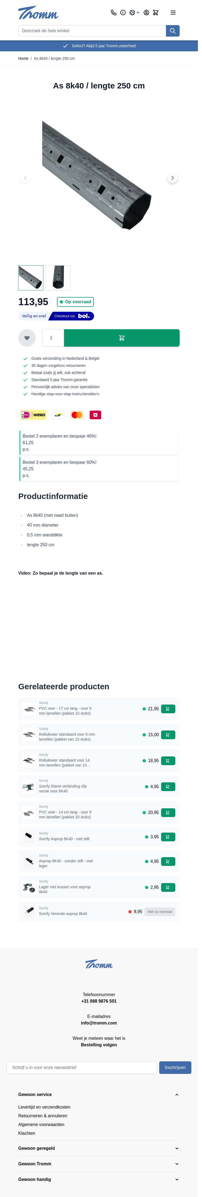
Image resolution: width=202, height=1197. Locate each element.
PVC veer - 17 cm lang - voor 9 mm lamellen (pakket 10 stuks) (65, 710)
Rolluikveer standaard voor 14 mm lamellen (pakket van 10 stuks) (64, 765)
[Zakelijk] (123, 12)
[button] (99, 1094)
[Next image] (172, 178)
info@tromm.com (99, 1023)
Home (23, 58)
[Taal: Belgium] (134, 12)
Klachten (26, 1133)
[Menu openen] (173, 12)
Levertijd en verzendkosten (44, 1107)
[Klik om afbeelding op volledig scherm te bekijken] (99, 178)
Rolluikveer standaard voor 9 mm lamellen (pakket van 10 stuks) (67, 736)
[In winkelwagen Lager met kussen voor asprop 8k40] (168, 887)
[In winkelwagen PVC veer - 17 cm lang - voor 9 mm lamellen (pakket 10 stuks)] (168, 709)
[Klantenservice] (113, 12)
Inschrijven (175, 1067)
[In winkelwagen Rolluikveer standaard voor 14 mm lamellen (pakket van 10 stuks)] (168, 760)
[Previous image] (25, 178)
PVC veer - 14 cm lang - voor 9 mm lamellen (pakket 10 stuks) (65, 814)
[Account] (146, 12)
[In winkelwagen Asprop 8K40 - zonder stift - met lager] (168, 861)
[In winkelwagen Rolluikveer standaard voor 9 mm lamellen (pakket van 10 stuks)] (168, 734)
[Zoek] (173, 31)
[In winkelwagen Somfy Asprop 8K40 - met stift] (168, 837)
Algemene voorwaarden (41, 1124)
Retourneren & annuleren (42, 1115)
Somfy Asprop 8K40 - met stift (64, 839)
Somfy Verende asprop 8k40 (63, 913)
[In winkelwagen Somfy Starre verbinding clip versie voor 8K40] (168, 786)
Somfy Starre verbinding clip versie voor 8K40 (63, 788)
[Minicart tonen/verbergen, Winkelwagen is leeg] (155, 12)
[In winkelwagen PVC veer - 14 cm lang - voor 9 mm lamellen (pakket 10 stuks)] (168, 812)
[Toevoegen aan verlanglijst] (27, 338)
